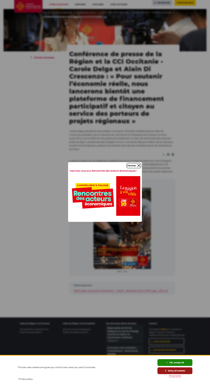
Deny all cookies (175, 370)
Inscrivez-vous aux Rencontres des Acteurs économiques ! (103, 170)
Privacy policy (25, 379)
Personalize (175, 375)
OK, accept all (175, 362)
